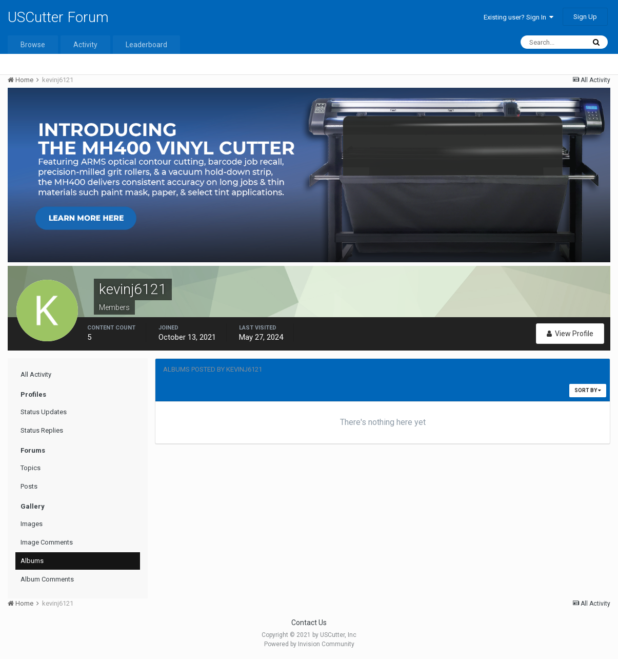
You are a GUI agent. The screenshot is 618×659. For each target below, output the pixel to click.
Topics (31, 468)
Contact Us (309, 622)
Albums (32, 561)
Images (32, 524)
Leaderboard (146, 45)
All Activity (36, 374)
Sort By (587, 390)
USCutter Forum (58, 17)
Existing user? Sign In (518, 17)
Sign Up (585, 17)
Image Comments (47, 542)
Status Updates (44, 412)
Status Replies (42, 430)
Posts (29, 486)
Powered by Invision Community (309, 644)
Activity (85, 45)
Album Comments (47, 579)
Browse (33, 45)
